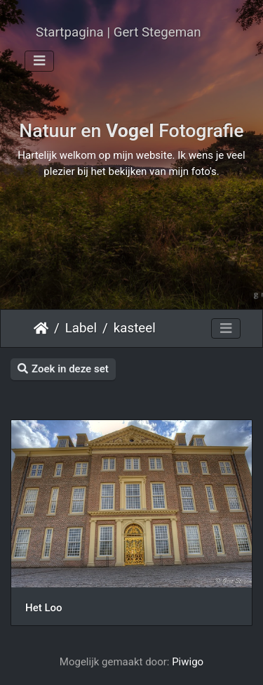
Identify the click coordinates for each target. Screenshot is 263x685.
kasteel (135, 328)
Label (81, 328)
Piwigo (187, 661)
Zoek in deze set (63, 369)
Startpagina (41, 328)
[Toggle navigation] (39, 61)
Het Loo (43, 607)
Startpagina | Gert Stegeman (118, 32)
